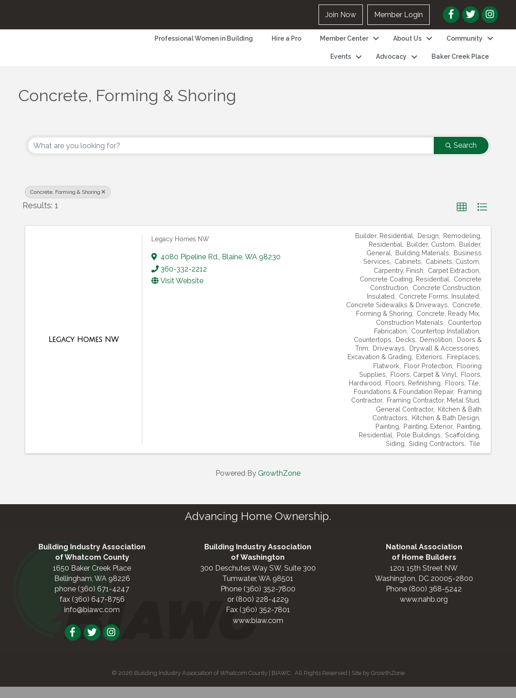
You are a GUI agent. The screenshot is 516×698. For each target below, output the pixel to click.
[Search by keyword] (231, 156)
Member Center (344, 43)
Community (464, 43)
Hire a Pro (286, 43)
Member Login (398, 14)
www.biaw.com (258, 631)
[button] (462, 219)
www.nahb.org (424, 610)
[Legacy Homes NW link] (83, 350)
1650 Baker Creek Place (92, 579)
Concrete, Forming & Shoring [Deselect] (67, 203)
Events (340, 62)
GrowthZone (279, 484)
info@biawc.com (92, 621)
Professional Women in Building (204, 43)
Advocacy (391, 62)
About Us (407, 43)
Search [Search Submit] (461, 156)
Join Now (340, 14)
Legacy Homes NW (180, 249)
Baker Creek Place (460, 62)
